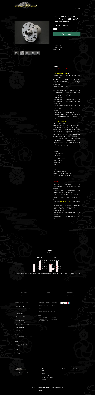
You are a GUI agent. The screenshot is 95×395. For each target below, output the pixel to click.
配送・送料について (50, 372)
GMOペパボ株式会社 (52, 388)
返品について (56, 44)
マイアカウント (77, 370)
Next (47, 33)
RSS (64, 370)
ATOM (67, 370)
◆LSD (31, 12)
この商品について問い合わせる (59, 47)
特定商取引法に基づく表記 (59, 45)
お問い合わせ (77, 374)
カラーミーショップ (35, 388)
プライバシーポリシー (50, 381)
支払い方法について (50, 377)
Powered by (47, 392)
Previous (16, 33)
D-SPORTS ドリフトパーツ (24, 12)
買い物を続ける (56, 49)
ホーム (16, 12)
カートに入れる (67, 34)
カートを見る (77, 372)
